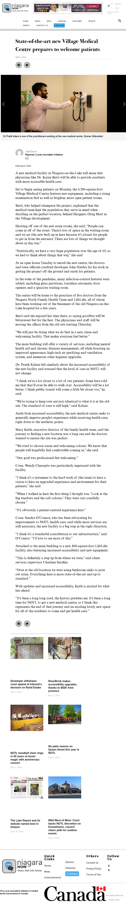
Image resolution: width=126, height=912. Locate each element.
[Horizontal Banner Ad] (68, 8)
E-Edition (72, 873)
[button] (120, 21)
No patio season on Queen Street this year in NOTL (63, 749)
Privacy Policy (93, 868)
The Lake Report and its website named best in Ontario (25, 823)
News (47, 871)
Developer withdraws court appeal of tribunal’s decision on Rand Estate (26, 684)
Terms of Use (93, 874)
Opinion (69, 862)
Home (47, 865)
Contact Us (92, 862)
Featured (70, 867)
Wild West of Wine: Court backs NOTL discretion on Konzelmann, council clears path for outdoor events (64, 827)
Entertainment (52, 877)
